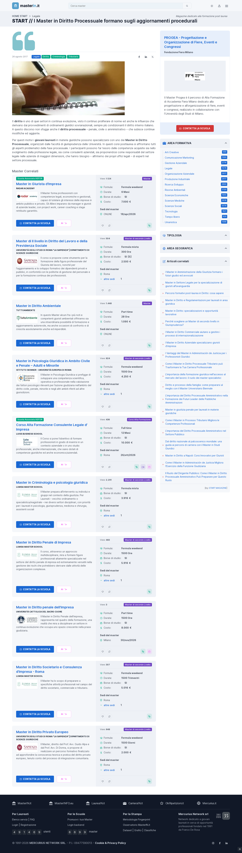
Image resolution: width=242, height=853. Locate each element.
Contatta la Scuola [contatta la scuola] (194, 128)
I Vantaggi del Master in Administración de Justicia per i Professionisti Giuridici (196, 355)
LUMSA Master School (29, 487)
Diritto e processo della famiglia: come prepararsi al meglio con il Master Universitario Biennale (194, 386)
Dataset (127, 830)
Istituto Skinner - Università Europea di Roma (43, 370)
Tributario (73, 56)
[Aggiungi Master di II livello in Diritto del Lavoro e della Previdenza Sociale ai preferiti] (102, 290)
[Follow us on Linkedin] (226, 843)
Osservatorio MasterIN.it (136, 824)
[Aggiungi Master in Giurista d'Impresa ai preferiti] (102, 225)
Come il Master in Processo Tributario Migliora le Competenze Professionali (192, 422)
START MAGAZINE (218, 488)
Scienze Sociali (196, 205)
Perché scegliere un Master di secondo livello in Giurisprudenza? (192, 323)
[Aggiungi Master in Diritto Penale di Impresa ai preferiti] (102, 591)
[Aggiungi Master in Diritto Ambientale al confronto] (109, 345)
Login (15, 824)
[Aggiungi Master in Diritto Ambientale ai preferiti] (102, 345)
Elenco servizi (20, 819)
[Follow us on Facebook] (219, 843)
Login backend (76, 824)
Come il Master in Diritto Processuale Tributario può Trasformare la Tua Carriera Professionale (194, 365)
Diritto (46, 56)
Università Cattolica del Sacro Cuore (39, 611)
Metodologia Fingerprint (136, 819)
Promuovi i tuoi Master (80, 819)
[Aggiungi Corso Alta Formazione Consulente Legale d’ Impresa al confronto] (109, 467)
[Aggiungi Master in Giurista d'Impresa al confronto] (109, 225)
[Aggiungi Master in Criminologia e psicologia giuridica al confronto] (109, 526)
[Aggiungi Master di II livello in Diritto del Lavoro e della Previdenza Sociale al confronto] (109, 290)
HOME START (20, 16)
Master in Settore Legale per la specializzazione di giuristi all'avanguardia (193, 284)
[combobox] (127, 6)
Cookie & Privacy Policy (110, 843)
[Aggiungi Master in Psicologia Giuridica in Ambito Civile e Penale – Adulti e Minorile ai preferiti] (102, 406)
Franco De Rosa (191, 829)
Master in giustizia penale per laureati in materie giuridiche (192, 411)
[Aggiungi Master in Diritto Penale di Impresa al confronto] (109, 591)
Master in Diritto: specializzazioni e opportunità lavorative (191, 312)
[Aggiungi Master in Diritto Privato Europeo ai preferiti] (102, 781)
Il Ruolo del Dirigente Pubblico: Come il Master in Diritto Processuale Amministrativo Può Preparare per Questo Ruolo (196, 477)
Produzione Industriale (196, 179)
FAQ (32, 819)
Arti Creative (196, 152)
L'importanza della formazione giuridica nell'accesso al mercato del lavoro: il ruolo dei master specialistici (195, 376)
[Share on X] (152, 56)
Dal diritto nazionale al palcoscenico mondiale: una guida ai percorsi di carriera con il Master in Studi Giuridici (193, 445)
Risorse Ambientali (196, 189)
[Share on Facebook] (139, 56)
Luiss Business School (29, 434)
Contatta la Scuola (35, 223)
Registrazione (28, 824)
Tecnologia (196, 211)
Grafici (138, 830)
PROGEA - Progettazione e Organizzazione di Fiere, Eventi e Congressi (190, 42)
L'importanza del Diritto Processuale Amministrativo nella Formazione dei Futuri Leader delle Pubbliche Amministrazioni (196, 399)
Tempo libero (196, 216)
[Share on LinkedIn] (146, 56)
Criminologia (58, 56)
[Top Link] (226, 5)
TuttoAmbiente (25, 310)
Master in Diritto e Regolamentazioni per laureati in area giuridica (196, 302)
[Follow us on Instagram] (213, 843)
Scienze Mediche (196, 200)
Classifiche (150, 830)
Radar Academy (25, 188)
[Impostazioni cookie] (240, 849)
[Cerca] (187, 6)
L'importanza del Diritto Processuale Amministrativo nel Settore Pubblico (195, 432)
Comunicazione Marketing (196, 157)
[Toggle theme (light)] (211, 5)
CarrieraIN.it (135, 803)
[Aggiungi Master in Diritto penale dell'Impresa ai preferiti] (102, 651)
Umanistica (196, 222)
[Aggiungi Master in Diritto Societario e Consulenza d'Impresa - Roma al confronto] (109, 716)
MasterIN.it (24, 803)
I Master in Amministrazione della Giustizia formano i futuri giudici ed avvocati (194, 273)
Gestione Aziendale (196, 162)
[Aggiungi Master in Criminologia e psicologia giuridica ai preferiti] (102, 526)
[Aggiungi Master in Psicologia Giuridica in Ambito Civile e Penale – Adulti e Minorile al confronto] (109, 406)
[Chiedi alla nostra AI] (64, 223)
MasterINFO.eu (64, 803)
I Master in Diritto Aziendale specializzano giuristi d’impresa (192, 344)
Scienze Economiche (196, 195)
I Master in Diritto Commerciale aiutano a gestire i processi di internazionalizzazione (192, 334)
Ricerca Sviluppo (196, 184)
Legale (36, 56)
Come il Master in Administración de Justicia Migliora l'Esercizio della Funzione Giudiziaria (194, 464)
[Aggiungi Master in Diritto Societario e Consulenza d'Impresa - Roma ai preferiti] (102, 716)
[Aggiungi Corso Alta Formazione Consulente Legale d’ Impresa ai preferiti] (102, 467)
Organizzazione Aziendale (196, 173)
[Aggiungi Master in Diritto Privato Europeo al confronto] (109, 781)
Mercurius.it (209, 803)
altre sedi (109, 279)
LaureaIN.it (98, 803)
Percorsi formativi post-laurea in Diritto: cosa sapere (194, 293)
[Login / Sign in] (219, 5)
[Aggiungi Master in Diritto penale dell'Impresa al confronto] (109, 651)
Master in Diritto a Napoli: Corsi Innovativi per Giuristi (194, 455)
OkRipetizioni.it (175, 803)
